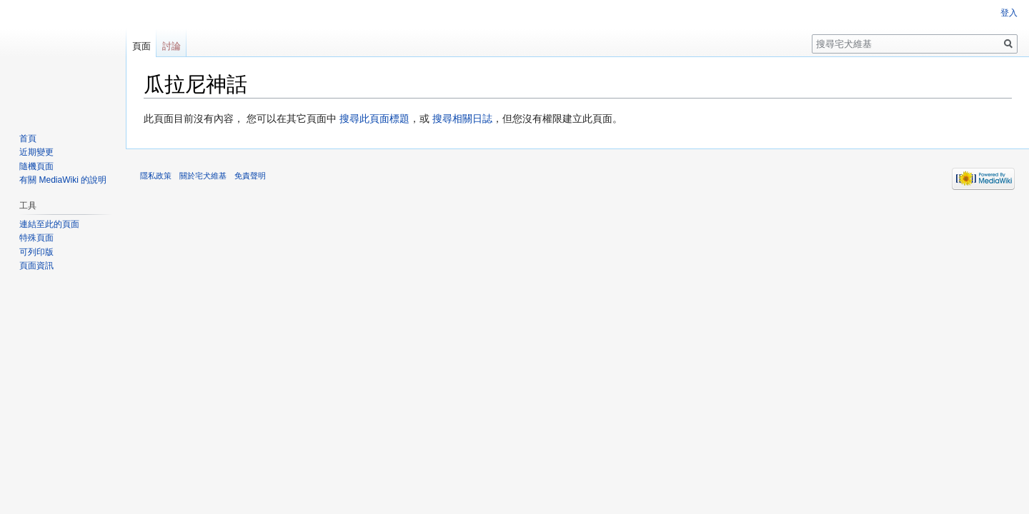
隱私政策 (156, 175)
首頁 (27, 138)
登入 (1009, 13)
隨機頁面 (36, 166)
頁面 (141, 46)
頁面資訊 (36, 266)
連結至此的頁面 (49, 224)
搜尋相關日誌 (462, 118)
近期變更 (36, 152)
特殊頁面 (36, 238)
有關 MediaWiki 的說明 (62, 180)
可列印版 (36, 252)
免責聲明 (250, 175)
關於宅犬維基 (203, 175)
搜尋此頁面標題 (374, 118)
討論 (171, 46)
